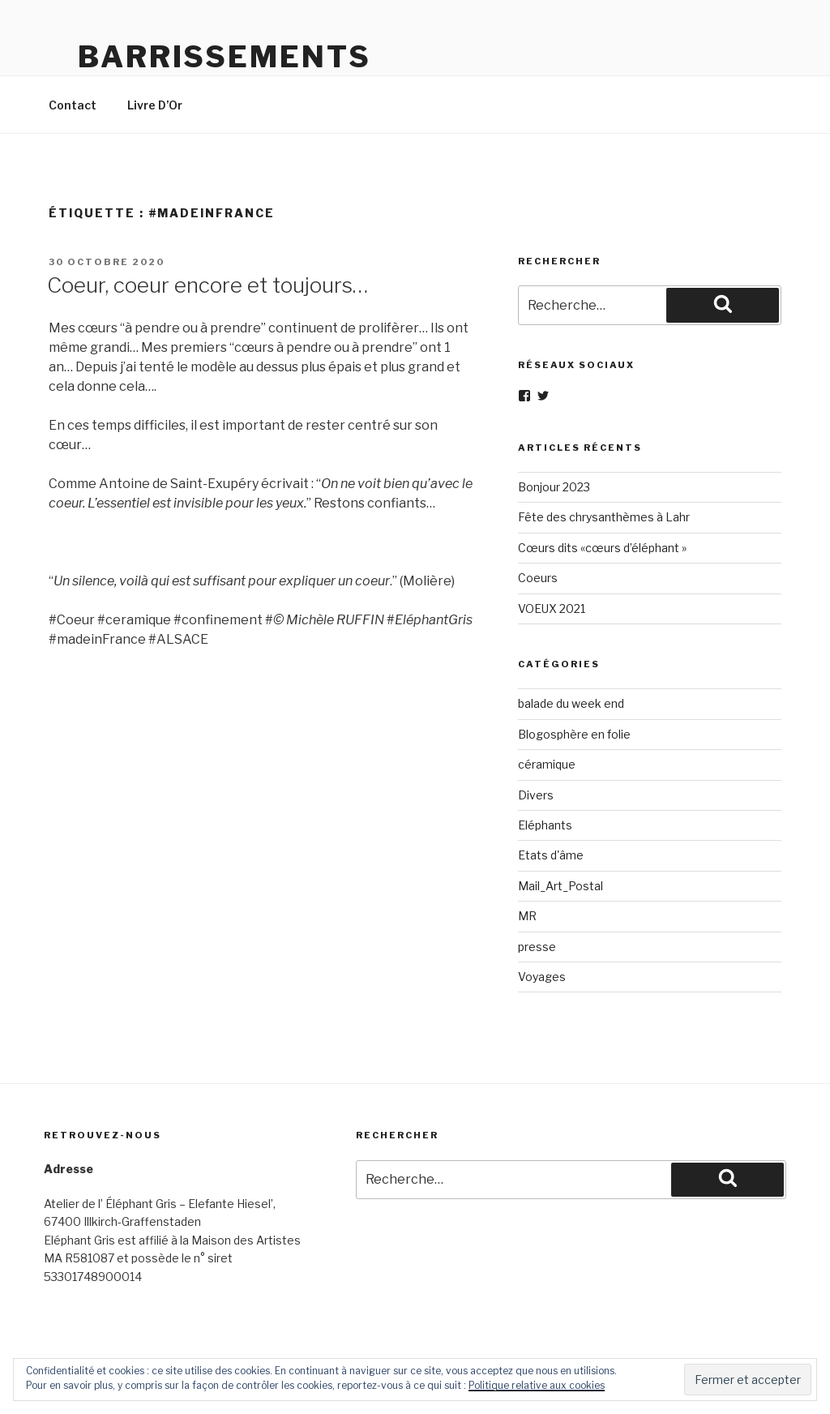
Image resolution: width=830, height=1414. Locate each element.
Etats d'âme (551, 855)
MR (527, 916)
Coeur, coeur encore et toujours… (207, 285)
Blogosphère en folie (574, 734)
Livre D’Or (154, 105)
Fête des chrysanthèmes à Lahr (604, 517)
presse (537, 946)
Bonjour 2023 (554, 487)
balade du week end (571, 703)
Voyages (542, 976)
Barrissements (224, 57)
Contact (72, 105)
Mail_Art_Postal (560, 886)
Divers (536, 795)
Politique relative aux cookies (536, 1385)
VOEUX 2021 (551, 608)
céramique (546, 764)
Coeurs (538, 578)
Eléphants (545, 825)
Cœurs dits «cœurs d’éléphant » (602, 548)
